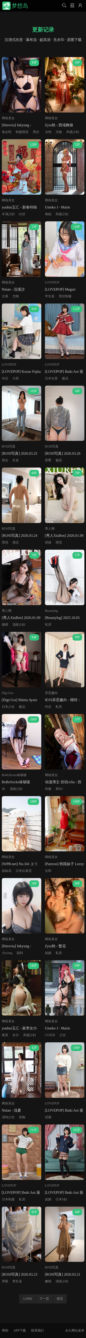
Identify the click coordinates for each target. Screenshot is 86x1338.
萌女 (5, 460)
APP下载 (20, 1330)
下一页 (44, 1298)
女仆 (15, 1035)
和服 (48, 789)
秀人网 (50, 528)
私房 (48, 624)
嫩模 (48, 1281)
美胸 (22, 1117)
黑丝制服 (65, 296)
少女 (62, 1035)
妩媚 (48, 953)
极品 (65, 378)
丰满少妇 (8, 214)
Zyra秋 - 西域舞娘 (59, 125)
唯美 (5, 1035)
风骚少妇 (72, 132)
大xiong (7, 953)
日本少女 (8, 706)
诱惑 (5, 542)
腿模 (5, 624)
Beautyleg (51, 611)
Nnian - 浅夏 (11, 1110)
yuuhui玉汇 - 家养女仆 (19, 1028)
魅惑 (58, 460)
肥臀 (48, 460)
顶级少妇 (18, 624)
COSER (50, 1035)
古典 (5, 296)
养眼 (5, 1281)
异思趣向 (51, 693)
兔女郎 (6, 132)
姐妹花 (6, 871)
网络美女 (8, 118)
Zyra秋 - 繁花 (55, 946)
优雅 (48, 1117)
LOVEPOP (52, 282)
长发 (15, 460)
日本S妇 (61, 1199)
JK (4, 789)
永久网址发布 (74, 1330)
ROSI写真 (9, 446)
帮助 (5, 1330)
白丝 (22, 214)
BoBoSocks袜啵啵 (14, 775)
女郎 (48, 871)
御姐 (48, 214)
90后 (5, 378)
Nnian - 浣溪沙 (13, 289)
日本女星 (51, 378)
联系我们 (37, 1330)
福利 (20, 953)
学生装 (50, 296)
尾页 (60, 1298)
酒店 (15, 542)
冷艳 (48, 132)
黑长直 (17, 1281)
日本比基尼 (24, 871)
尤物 (58, 132)
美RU (59, 789)
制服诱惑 (22, 132)
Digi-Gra (8, 693)
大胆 (15, 378)
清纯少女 (8, 1117)
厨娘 (48, 542)
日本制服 (8, 1199)
